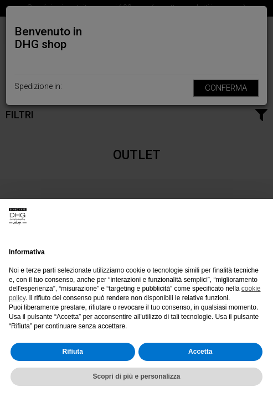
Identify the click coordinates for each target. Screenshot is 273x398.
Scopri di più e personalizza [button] (136, 376)
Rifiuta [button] (73, 351)
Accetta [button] (200, 351)
